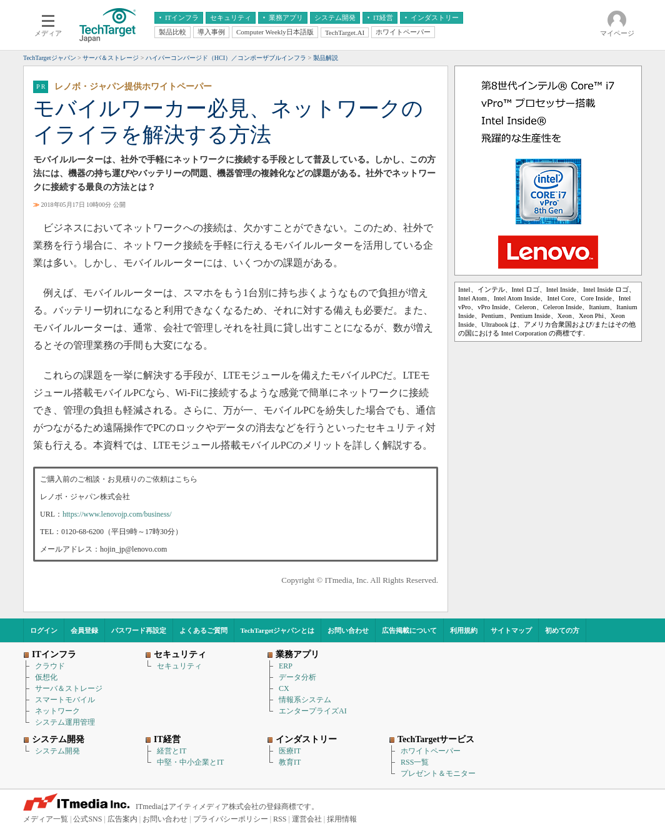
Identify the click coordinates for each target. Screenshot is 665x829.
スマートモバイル (65, 699)
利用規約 (464, 630)
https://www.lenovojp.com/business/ (117, 514)
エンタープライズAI (313, 711)
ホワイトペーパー (431, 751)
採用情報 (342, 819)
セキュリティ (179, 666)
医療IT (290, 751)
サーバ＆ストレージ (68, 688)
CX (284, 688)
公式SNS (87, 819)
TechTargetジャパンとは (278, 630)
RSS (279, 819)
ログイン (44, 630)
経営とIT (171, 751)
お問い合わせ (348, 630)
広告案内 (123, 819)
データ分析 (297, 677)
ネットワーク (57, 711)
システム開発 (57, 751)
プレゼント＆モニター (438, 773)
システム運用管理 (65, 722)
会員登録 (84, 630)
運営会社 (307, 819)
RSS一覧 (415, 762)
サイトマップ (511, 630)
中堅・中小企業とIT (190, 762)
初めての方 (562, 630)
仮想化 (46, 677)
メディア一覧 (45, 819)
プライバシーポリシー (230, 819)
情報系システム (305, 699)
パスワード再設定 (138, 630)
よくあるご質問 (203, 630)
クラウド (50, 666)
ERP (285, 666)
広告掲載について (409, 630)
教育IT (290, 762)
